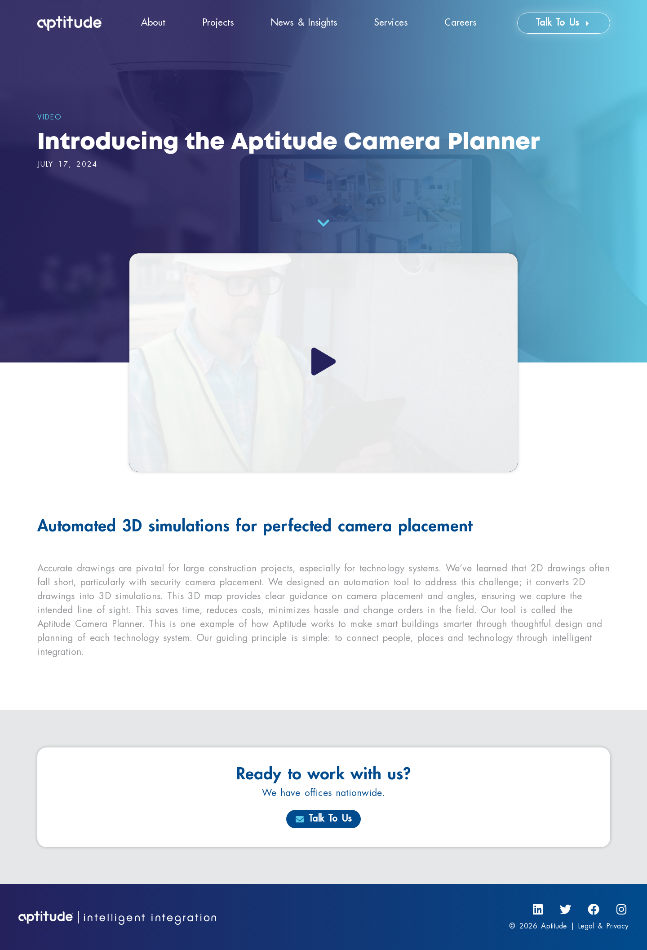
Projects (218, 22)
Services (391, 22)
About (153, 22)
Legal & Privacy (603, 926)
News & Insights (304, 22)
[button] (323, 362)
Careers (460, 22)
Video (49, 117)
